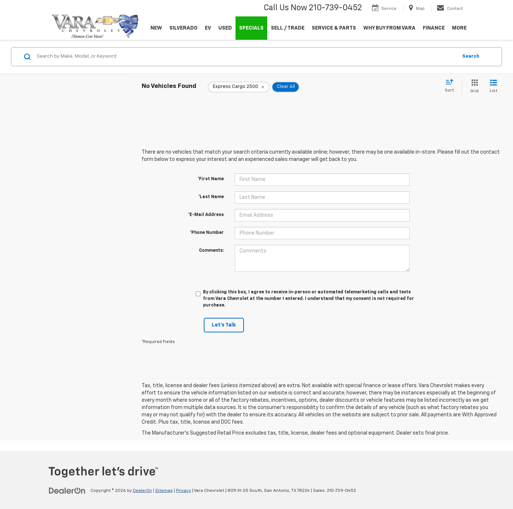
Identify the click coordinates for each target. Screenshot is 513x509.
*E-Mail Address (206, 215)
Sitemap (164, 491)
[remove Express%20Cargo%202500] (238, 86)
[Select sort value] (451, 86)
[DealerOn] (67, 490)
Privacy (183, 491)
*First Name (211, 179)
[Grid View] (473, 87)
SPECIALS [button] (251, 28)
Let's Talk (224, 325)
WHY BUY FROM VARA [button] (389, 28)
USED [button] (225, 28)
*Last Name (211, 197)
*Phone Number (207, 233)
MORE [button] (459, 28)
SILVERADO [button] (183, 28)
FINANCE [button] (434, 28)
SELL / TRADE (288, 28)
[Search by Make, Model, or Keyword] (246, 56)
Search (470, 56)
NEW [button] (156, 28)
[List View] (493, 87)
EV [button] (208, 28)
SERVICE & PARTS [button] (334, 28)
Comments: (211, 250)
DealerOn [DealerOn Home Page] (142, 491)
